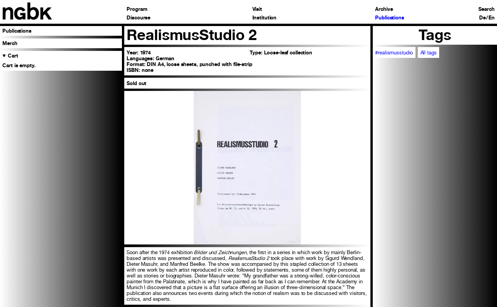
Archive (384, 9)
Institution (264, 18)
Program (137, 9)
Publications (389, 18)
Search (486, 9)
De (482, 18)
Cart (13, 56)
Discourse (138, 18)
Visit (257, 9)
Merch (9, 43)
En (491, 18)
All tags (429, 53)
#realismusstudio (394, 53)
